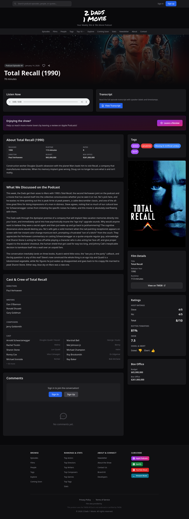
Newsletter (124, 31)
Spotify (137, 464)
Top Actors (68, 458)
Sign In (55, 394)
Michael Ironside (14, 359)
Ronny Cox (11, 354)
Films (55, 31)
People (63, 31)
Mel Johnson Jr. (74, 345)
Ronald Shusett (13, 308)
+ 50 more (10, 363)
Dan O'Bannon (13, 304)
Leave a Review (169, 123)
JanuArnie (146, 146)
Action (135, 146)
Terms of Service (103, 499)
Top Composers (70, 472)
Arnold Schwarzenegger (18, 340)
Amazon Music (140, 476)
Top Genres (69, 477)
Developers (102, 477)
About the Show (104, 462)
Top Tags (68, 481)
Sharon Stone (13, 349)
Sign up (171, 3)
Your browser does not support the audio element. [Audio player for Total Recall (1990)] (48, 101)
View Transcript (110, 105)
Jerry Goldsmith (14, 326)
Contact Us (102, 467)
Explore (91, 31)
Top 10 (81, 31)
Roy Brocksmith (74, 354)
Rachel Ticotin (13, 345)
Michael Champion (76, 349)
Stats (114, 31)
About (134, 31)
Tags (72, 31)
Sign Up (71, 394)
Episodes (46, 31)
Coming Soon (103, 31)
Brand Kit (102, 472)
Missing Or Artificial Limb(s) (167, 146)
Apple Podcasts (140, 458)
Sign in (160, 3)
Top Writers (69, 467)
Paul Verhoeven (14, 290)
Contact (143, 31)
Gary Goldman (13, 312)
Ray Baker (72, 359)
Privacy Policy (85, 499)
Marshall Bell (73, 340)
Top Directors (70, 462)
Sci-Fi (135, 151)
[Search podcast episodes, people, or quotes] (42, 3)
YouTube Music (140, 470)
